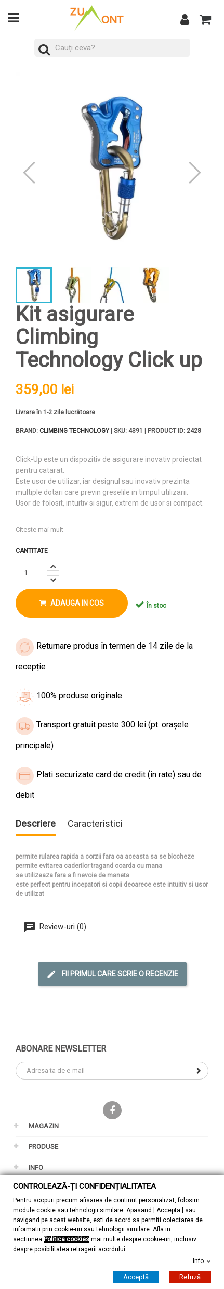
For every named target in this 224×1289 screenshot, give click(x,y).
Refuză (190, 1277)
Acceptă (136, 1277)
